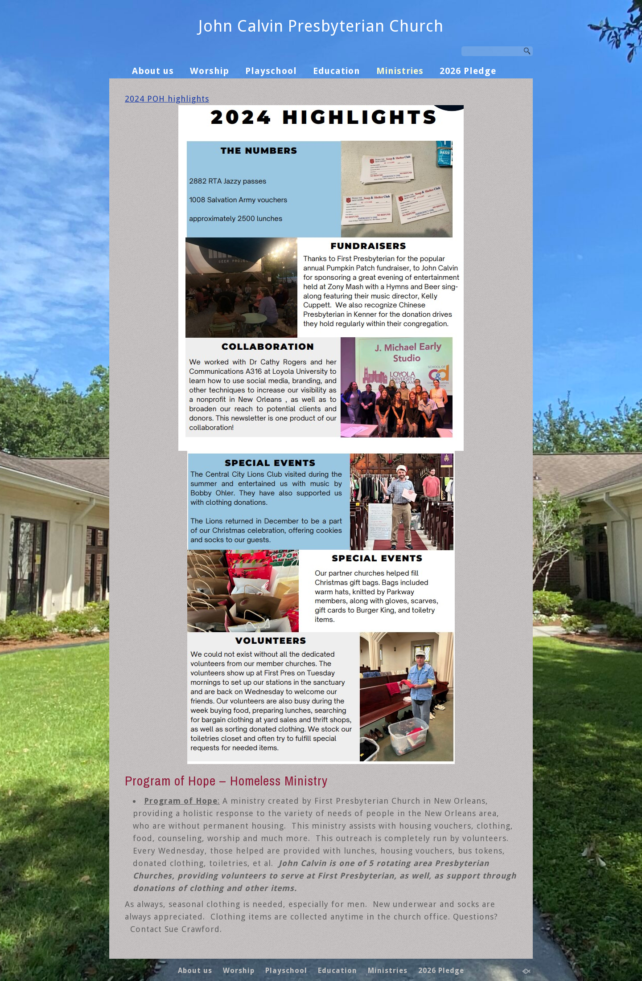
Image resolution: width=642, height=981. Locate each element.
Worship (209, 70)
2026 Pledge (468, 70)
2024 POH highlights (167, 98)
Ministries (400, 70)
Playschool (271, 70)
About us (153, 70)
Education (336, 70)
